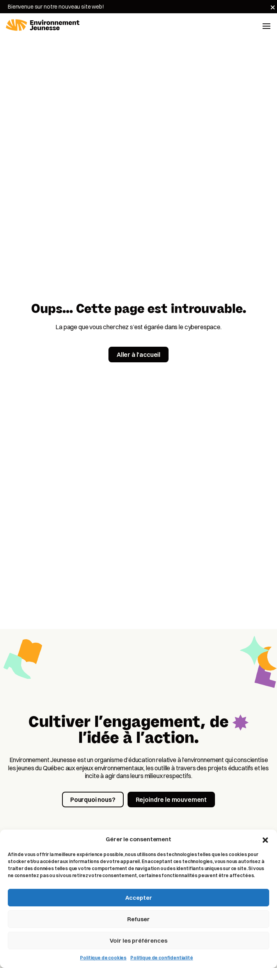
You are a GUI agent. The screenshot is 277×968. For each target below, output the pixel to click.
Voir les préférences (138, 940)
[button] (265, 839)
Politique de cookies (103, 958)
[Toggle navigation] (266, 25)
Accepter (138, 897)
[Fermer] (272, 7)
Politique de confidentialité (161, 958)
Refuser (138, 919)
